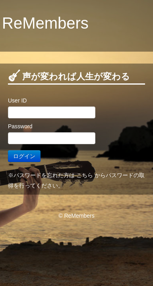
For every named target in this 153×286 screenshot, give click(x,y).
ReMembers (45, 23)
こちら (84, 175)
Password (20, 126)
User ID (17, 100)
